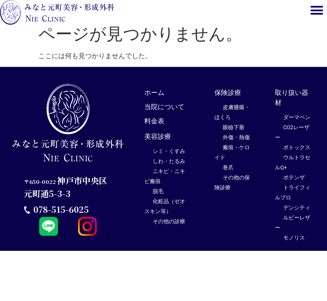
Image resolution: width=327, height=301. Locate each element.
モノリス (294, 241)
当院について (164, 111)
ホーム (154, 96)
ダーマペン (296, 121)
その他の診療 (169, 225)
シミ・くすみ (169, 155)
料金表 (154, 125)
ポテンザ (294, 181)
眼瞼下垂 (233, 131)
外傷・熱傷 (236, 141)
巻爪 (228, 171)
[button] (316, 10)
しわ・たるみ (169, 165)
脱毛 (158, 195)
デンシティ (296, 211)
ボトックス (296, 151)
